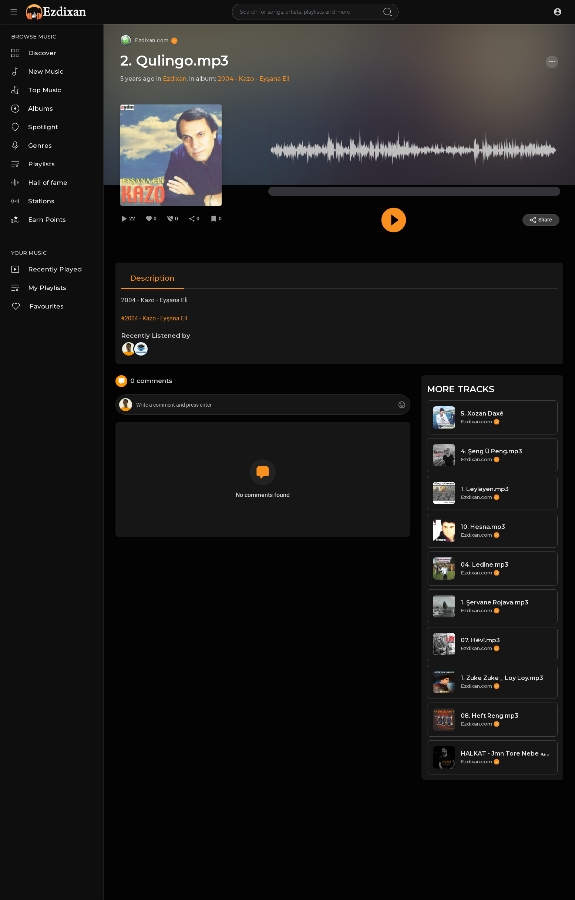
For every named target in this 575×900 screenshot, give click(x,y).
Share (540, 220)
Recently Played (46, 269)
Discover (34, 53)
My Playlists (38, 288)
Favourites (37, 306)
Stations (32, 201)
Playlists (33, 164)
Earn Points (38, 220)
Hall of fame (39, 183)
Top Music (36, 90)
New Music (37, 71)
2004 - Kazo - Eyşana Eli (253, 78)
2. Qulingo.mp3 (174, 60)
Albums (32, 108)
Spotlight (34, 127)
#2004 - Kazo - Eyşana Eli (154, 318)
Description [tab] (152, 278)
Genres (31, 145)
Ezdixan (174, 78)
